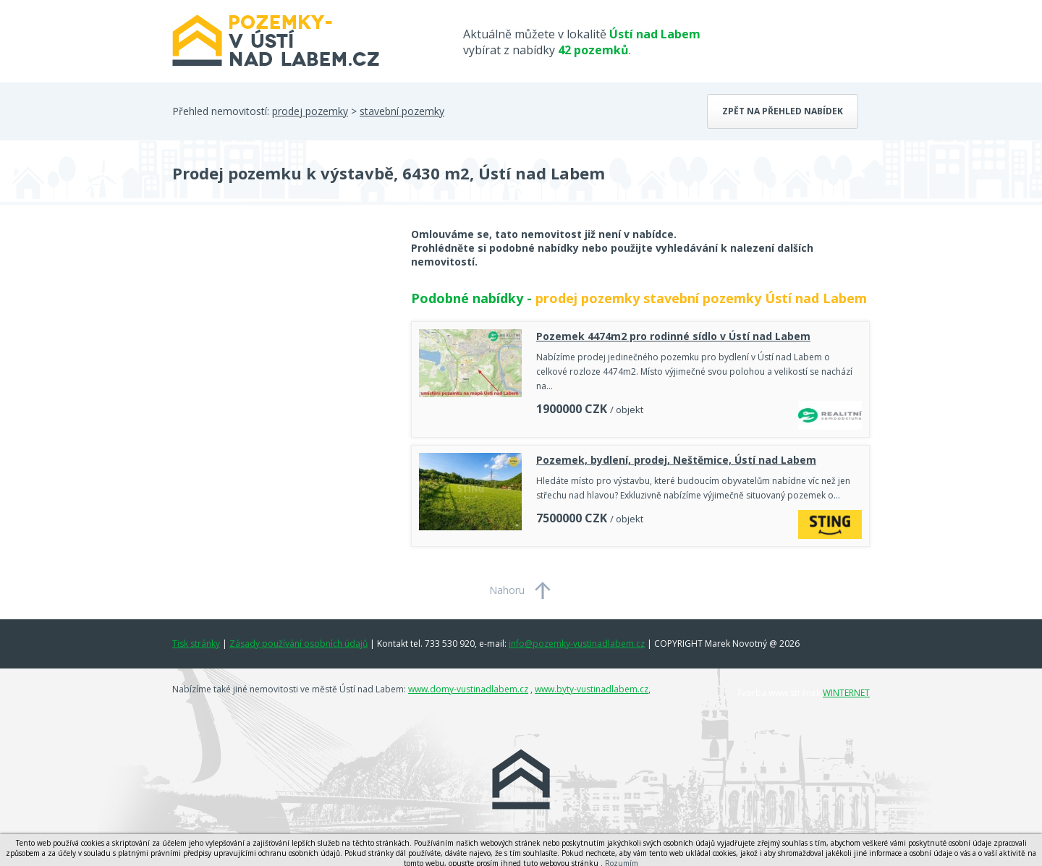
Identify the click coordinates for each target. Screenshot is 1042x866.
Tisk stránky (196, 643)
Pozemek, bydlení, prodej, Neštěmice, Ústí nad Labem (676, 460)
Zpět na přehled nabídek (782, 111)
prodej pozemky (310, 111)
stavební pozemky (402, 111)
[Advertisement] (280, 343)
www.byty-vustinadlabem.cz (591, 689)
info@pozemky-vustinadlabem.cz (577, 643)
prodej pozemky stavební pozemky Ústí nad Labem (701, 298)
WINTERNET (846, 693)
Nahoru (507, 590)
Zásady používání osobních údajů (298, 643)
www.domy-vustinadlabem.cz (468, 689)
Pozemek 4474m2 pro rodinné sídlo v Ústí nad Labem (673, 336)
